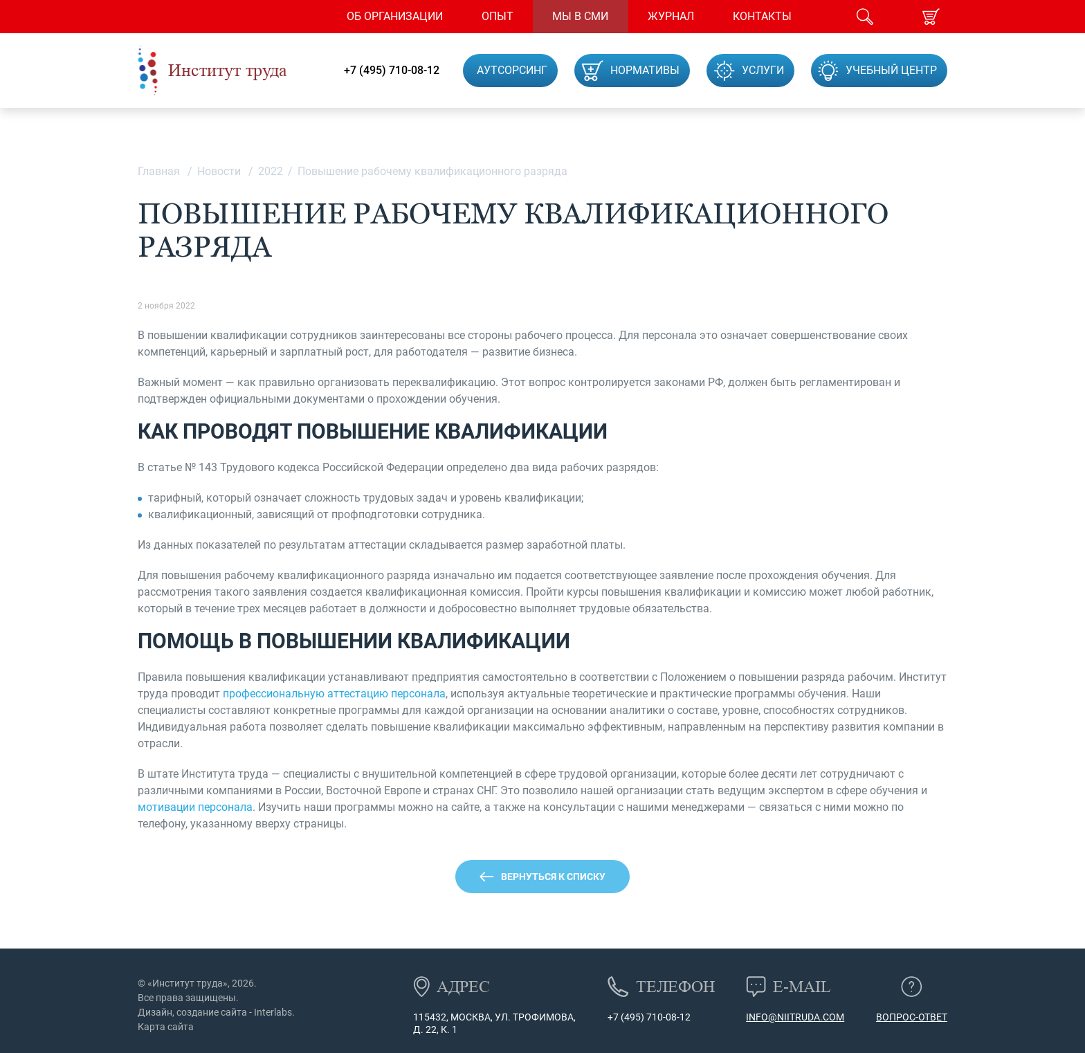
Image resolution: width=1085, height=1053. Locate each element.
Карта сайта (166, 1026)
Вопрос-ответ (911, 1017)
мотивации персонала (195, 807)
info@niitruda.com (795, 1017)
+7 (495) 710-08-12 (391, 70)
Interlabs (273, 1012)
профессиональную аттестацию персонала (334, 693)
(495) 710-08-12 (655, 1017)
